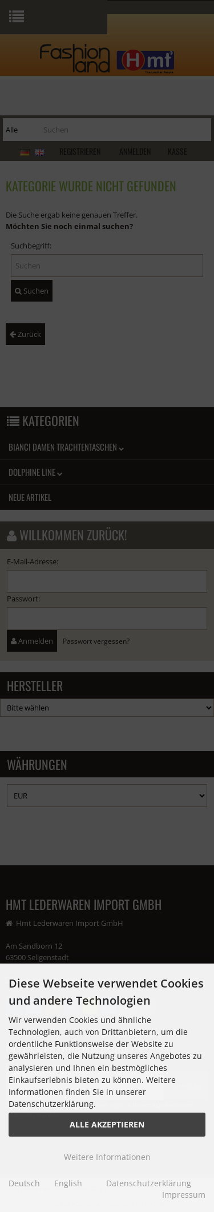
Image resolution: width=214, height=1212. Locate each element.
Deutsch (24, 1183)
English (68, 1183)
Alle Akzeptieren (107, 1124)
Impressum (183, 1194)
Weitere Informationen (107, 1156)
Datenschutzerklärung (148, 1183)
